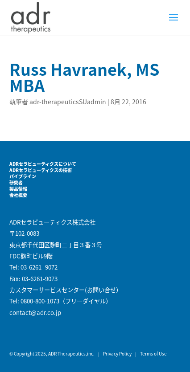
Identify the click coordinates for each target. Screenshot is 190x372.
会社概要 (18, 195)
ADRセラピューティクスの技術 (40, 170)
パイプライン (22, 176)
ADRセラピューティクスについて (42, 163)
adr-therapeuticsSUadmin (67, 101)
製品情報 (18, 188)
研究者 (16, 182)
